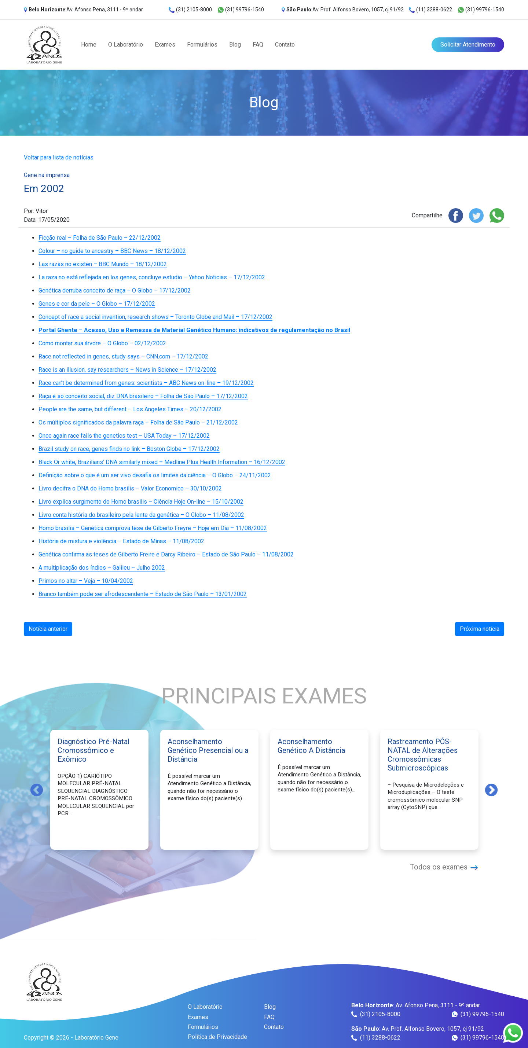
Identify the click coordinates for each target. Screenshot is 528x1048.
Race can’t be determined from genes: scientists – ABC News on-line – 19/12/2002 (146, 382)
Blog (235, 44)
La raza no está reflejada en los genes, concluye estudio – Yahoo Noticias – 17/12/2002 (151, 277)
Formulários (202, 44)
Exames (165, 44)
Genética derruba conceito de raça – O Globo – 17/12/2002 (114, 290)
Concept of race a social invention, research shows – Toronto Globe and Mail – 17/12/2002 (155, 316)
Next (491, 789)
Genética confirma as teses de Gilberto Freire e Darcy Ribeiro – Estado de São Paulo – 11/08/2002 (166, 554)
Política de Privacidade (217, 1036)
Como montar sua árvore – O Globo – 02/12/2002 (102, 343)
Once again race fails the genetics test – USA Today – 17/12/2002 (124, 435)
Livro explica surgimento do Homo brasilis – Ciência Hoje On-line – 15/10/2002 (140, 501)
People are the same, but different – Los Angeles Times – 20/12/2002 (129, 409)
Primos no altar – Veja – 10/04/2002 (85, 580)
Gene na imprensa (47, 175)
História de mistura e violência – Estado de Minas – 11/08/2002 (121, 541)
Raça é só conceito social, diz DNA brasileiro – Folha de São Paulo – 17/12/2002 (143, 396)
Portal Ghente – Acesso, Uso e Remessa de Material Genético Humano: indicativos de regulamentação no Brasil (194, 330)
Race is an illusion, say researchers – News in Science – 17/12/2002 (127, 369)
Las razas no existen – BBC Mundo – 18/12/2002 (102, 264)
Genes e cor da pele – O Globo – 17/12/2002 (96, 303)
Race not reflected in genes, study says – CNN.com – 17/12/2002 (123, 356)
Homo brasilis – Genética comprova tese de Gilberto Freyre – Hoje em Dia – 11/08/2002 (152, 528)
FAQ (258, 44)
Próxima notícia (479, 628)
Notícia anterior (48, 628)
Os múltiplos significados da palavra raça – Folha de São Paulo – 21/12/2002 (138, 422)
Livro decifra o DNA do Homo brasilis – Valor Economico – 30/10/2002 (130, 488)
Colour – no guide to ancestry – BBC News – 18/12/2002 (112, 250)
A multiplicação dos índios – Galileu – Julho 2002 (101, 567)
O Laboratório (125, 44)
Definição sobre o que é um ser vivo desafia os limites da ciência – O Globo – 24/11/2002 (154, 475)
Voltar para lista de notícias (59, 157)
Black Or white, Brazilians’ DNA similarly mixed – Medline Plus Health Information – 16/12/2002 (161, 462)
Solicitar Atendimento (467, 44)
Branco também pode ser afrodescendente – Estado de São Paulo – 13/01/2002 (142, 594)
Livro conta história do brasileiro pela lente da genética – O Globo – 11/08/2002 (141, 514)
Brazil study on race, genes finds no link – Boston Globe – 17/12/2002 (129, 448)
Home (88, 44)
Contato (285, 44)
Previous (36, 789)
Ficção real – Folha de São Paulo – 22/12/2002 (99, 237)
